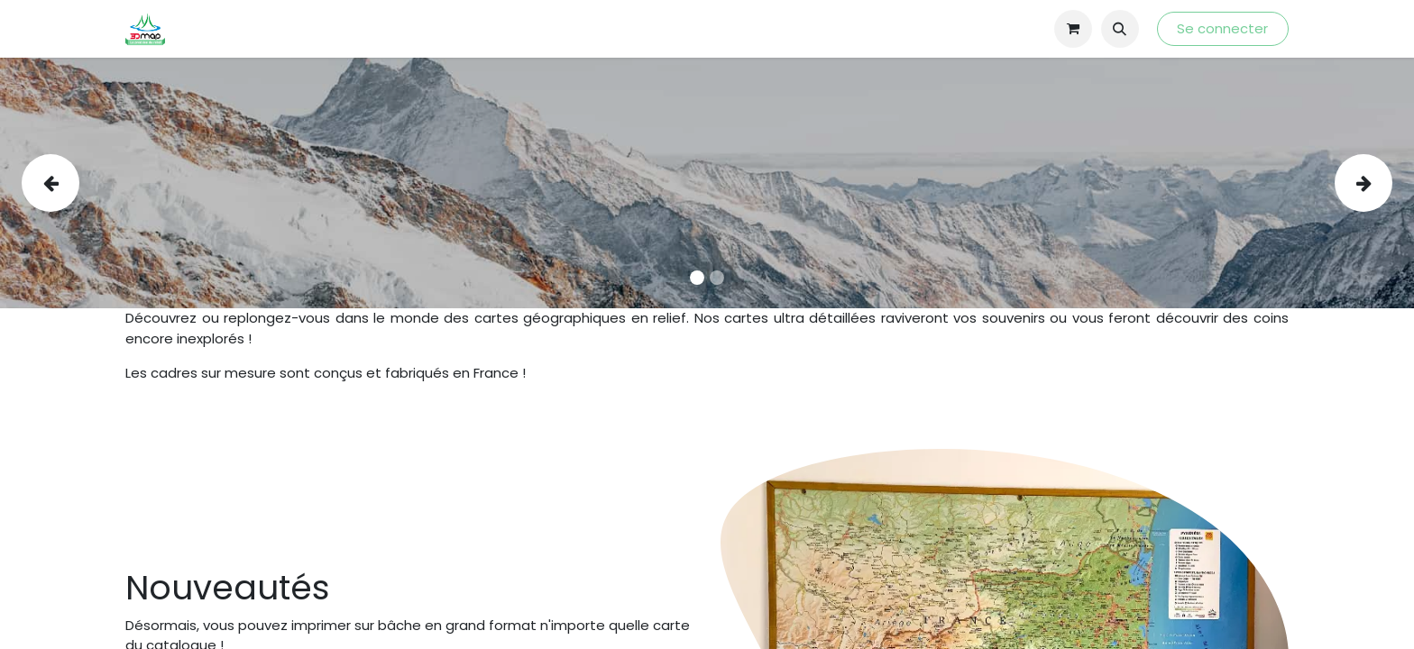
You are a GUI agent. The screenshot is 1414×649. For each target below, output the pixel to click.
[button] (1120, 29)
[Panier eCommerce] (1073, 29)
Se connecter (1222, 28)
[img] (78, 183)
